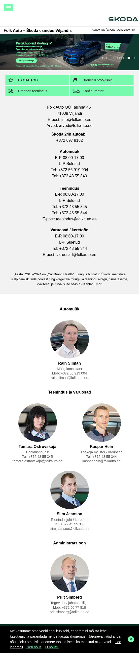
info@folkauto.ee (76, 119)
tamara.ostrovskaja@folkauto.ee (38, 461)
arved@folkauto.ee (76, 125)
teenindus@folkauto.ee (76, 219)
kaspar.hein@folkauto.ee (101, 461)
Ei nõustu (52, 647)
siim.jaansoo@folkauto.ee (70, 529)
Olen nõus (33, 647)
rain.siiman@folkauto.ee (69, 378)
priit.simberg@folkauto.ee (69, 612)
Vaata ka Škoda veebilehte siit (113, 30)
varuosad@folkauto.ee (76, 255)
